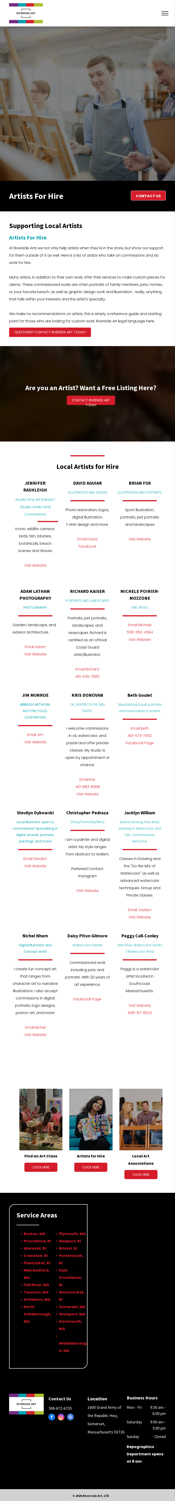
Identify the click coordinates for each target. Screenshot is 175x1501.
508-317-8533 (140, 1012)
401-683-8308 (87, 786)
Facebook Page (140, 743)
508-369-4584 (140, 632)
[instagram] (61, 1418)
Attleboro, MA (37, 1299)
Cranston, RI (36, 1255)
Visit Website (35, 565)
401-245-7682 (87, 676)
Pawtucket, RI (37, 1263)
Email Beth (140, 728)
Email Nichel (35, 1027)
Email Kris (87, 779)
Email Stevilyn (35, 858)
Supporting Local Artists (45, 225)
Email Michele (140, 625)
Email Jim (35, 734)
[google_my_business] (70, 1418)
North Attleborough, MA (37, 1314)
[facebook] (51, 1418)
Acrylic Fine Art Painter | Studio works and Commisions (35, 507)
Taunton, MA (36, 1292)
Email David (87, 539)
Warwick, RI (35, 1248)
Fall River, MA (36, 1285)
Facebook (87, 546)
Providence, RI (37, 1241)
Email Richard (87, 669)
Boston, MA (35, 1233)
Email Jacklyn (140, 909)
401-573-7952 (140, 735)
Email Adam (35, 646)
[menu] (165, 13)
